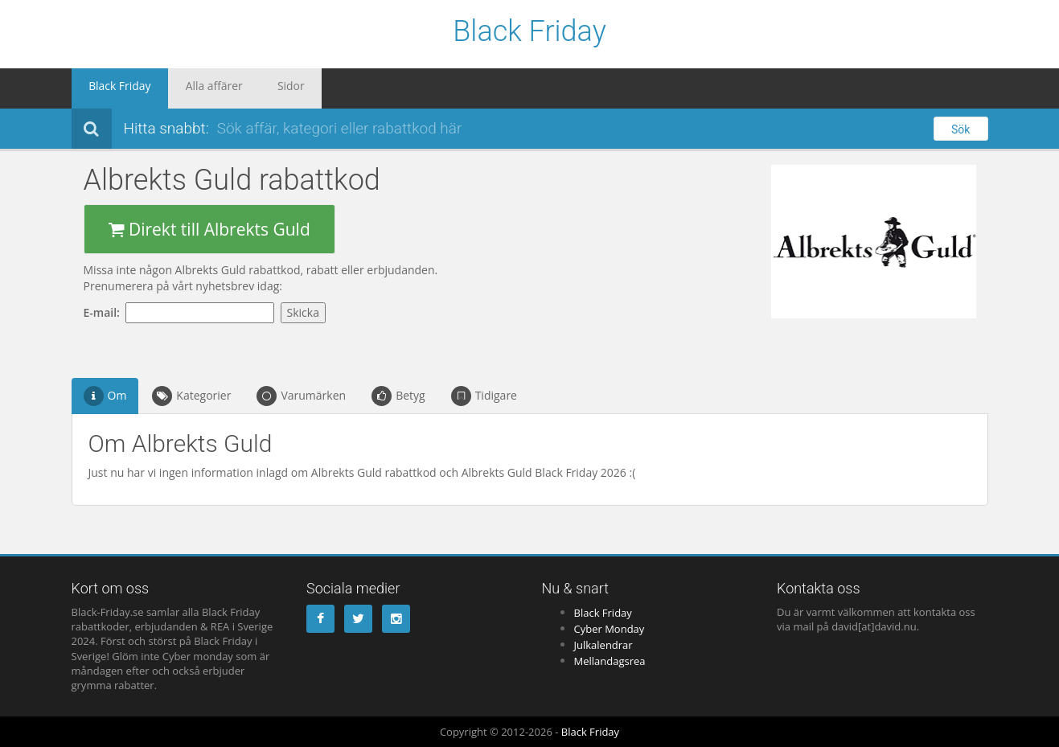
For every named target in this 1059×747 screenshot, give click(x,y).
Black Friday (529, 32)
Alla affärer (193, 88)
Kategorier (191, 396)
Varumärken (301, 396)
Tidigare (484, 396)
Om (105, 396)
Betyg (398, 396)
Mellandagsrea (610, 661)
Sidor (256, 88)
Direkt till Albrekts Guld (209, 229)
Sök (960, 129)
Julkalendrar (603, 645)
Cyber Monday (609, 629)
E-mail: (105, 312)
